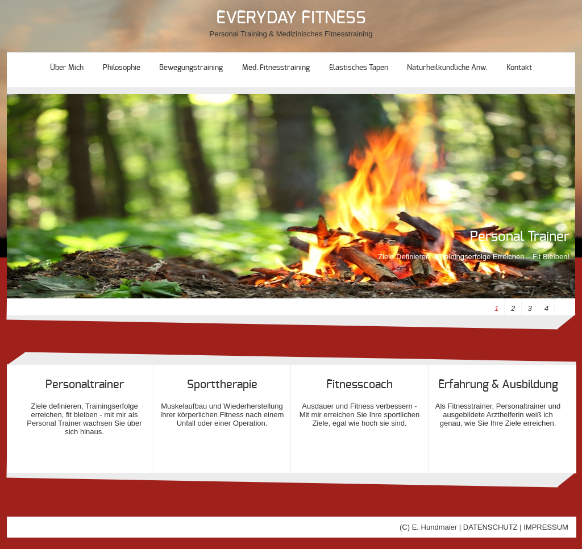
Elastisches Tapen (358, 68)
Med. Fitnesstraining (276, 68)
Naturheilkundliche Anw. (447, 68)
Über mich (67, 68)
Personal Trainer (519, 237)
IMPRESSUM (545, 527)
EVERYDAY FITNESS (291, 18)
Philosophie (121, 68)
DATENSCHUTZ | (492, 527)
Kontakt (519, 68)
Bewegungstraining (191, 68)
